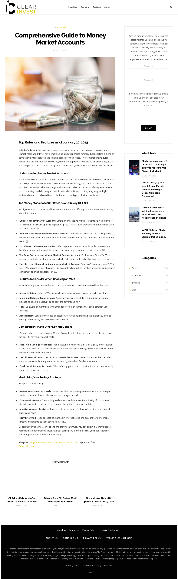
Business (97, 7)
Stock (107, 7)
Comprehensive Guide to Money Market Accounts (54, 442)
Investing (72, 7)
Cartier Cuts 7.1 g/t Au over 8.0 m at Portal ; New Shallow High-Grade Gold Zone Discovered (153, 189)
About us (52, 538)
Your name (148, 70)
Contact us (70, 538)
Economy (84, 7)
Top (89, 572)
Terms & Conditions (119, 538)
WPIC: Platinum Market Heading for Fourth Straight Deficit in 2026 (154, 233)
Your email (148, 84)
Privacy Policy (92, 538)
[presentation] (151, 116)
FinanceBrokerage (28, 445)
